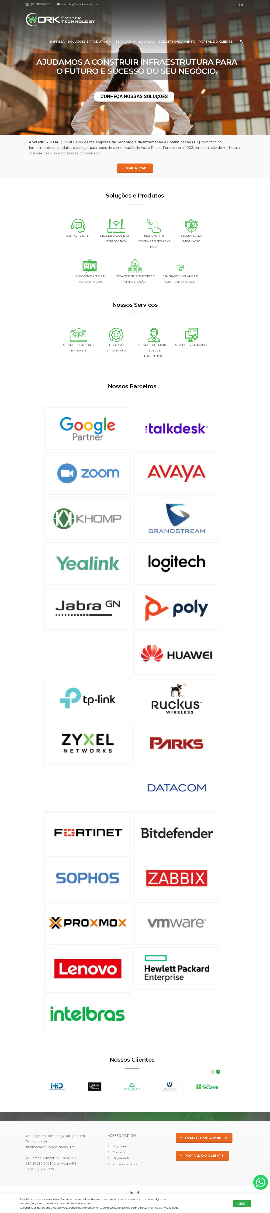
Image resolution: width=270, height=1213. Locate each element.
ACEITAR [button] (242, 1203)
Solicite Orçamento (176, 41)
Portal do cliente (215, 41)
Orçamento (121, 1158)
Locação (147, 41)
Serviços (125, 41)
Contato (118, 1152)
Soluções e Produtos (90, 41)
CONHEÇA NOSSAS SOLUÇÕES (134, 96)
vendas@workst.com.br (80, 4)
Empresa (57, 41)
